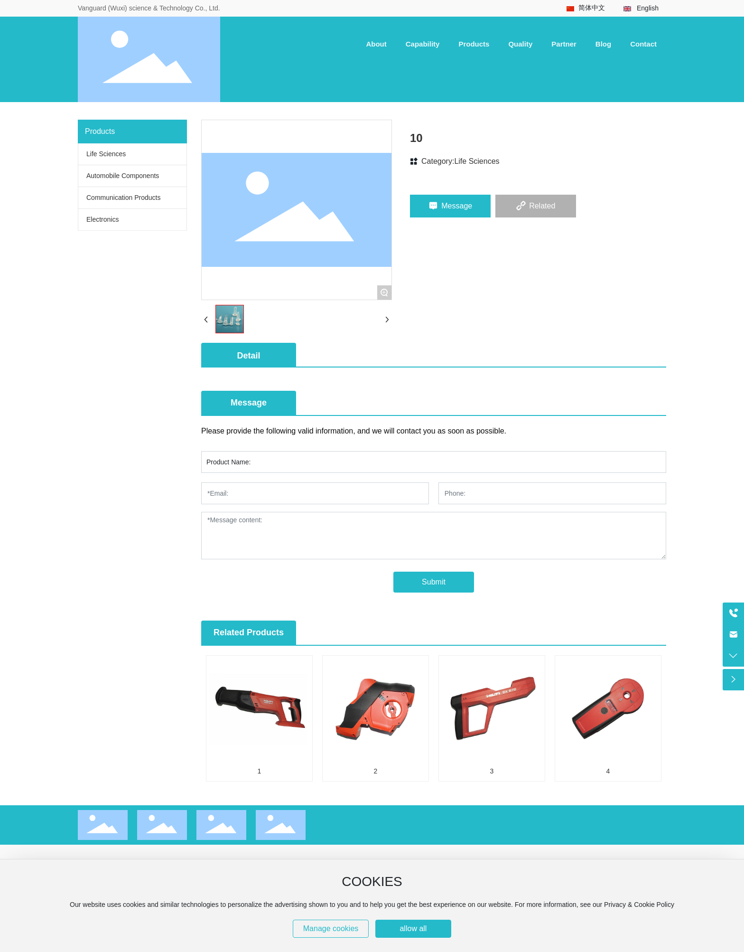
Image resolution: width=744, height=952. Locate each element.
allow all (413, 928)
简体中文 (591, 7)
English (648, 8)
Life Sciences (476, 161)
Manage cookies (331, 928)
